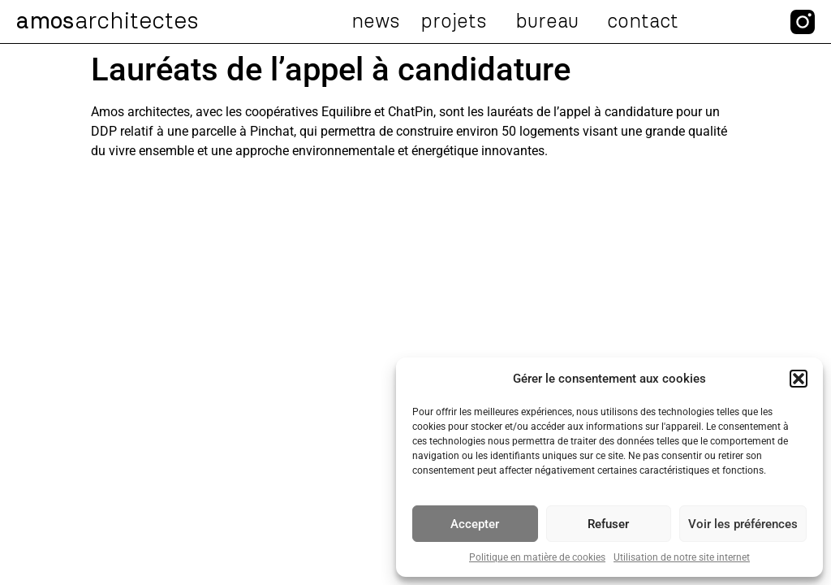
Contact (642, 22)
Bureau (551, 22)
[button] (798, 378)
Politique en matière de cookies (537, 557)
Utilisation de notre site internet (682, 557)
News (375, 22)
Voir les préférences (743, 524)
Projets (457, 22)
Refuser (608, 524)
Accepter (474, 524)
